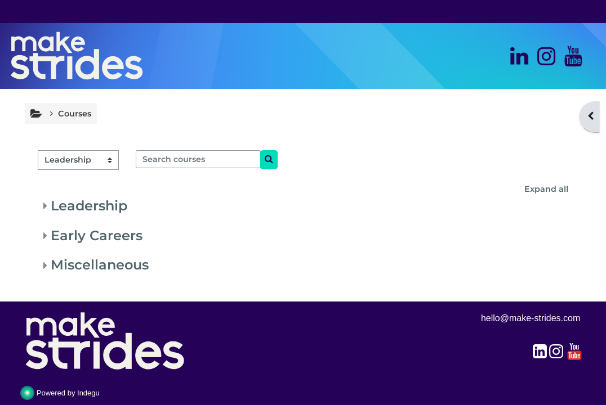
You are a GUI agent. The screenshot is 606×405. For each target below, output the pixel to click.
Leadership (89, 205)
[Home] (76, 55)
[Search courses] (198, 159)
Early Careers (96, 235)
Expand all (546, 189)
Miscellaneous (100, 264)
